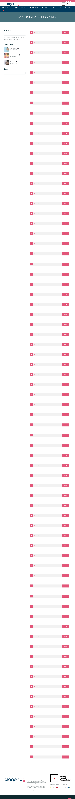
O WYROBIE (15, 7)
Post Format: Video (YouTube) (17, 55)
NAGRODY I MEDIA (34, 7)
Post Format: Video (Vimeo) (16, 61)
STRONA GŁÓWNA (5, 7)
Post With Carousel (14, 48)
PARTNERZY (23, 7)
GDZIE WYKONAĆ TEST (65, 7)
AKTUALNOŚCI (45, 7)
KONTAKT (54, 7)
